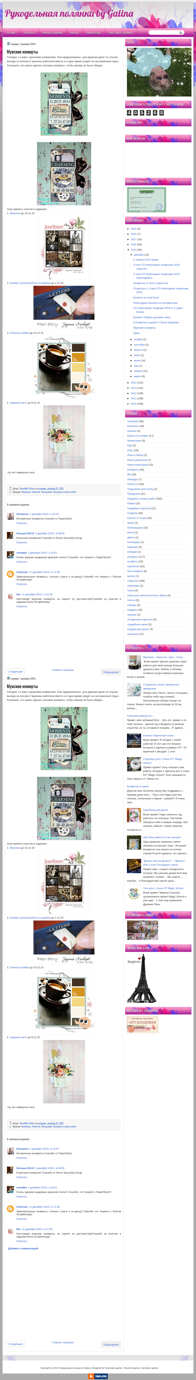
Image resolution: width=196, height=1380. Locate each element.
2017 (134, 239)
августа (138, 349)
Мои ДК (75, 32)
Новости (36, 491)
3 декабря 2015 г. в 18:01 (42, 552)
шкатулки (132, 634)
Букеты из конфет (137, 435)
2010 (134, 403)
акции (130, 522)
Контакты (29, 32)
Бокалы (131, 430)
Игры (130, 450)
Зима (136, 333)
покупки (132, 614)
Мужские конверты (144, 327)
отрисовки (133, 585)
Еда (129, 445)
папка (130, 590)
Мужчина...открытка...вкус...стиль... (164, 657)
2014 (134, 382)
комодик (132, 551)
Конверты (26, 491)
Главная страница (62, 669)
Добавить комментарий (23, 1248)
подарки (132, 609)
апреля (138, 370)
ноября (138, 339)
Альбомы (132, 421)
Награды (132, 479)
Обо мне (11, 32)
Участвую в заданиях (121, 32)
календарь (133, 542)
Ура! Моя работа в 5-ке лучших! (162, 837)
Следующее (15, 671)
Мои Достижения (52, 32)
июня (137, 360)
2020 (134, 228)
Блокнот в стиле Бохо (146, 297)
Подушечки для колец (140, 489)
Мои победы (94, 32)
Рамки (131, 503)
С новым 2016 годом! (145, 259)
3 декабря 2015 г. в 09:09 (49, 533)
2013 (134, 387)
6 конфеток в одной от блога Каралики (156, 322)
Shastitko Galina (27, 488)
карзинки (132, 547)
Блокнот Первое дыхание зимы (151, 317)
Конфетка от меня (137, 786)
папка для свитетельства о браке (147, 595)
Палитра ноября (19, 332)
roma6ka (21, 552)
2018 (134, 233)
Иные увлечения (137, 459)
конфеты (132, 561)
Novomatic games (113, 1368)
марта (137, 376)
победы (131, 605)
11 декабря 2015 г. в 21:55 (37, 594)
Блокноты (133, 426)
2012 (134, 393)
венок (130, 532)
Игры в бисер (135, 455)
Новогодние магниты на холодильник (155, 302)
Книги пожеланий (137, 464)
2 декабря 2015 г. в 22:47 (44, 514)
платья (131, 600)
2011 (134, 398)
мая (136, 365)
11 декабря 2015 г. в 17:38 (44, 572)
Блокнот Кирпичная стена (158, 735)
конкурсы (132, 556)
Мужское (15, 213)
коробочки (133, 566)
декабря (139, 254)
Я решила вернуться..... (141, 715)
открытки (132, 580)
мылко (131, 576)
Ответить (21, 523)
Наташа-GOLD (25, 533)
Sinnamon (22, 514)
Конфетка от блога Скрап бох (150, 283)
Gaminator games (149, 1368)
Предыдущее (111, 672)
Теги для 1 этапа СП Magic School (163, 888)
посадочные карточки (140, 619)
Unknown (22, 572)
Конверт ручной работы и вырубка (30, 282)
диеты (131, 537)
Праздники (46, 491)
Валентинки (134, 440)
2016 (134, 244)
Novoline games (132, 1368)
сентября (139, 344)
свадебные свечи (137, 624)
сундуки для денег (138, 629)
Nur (18, 594)
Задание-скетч (18, 402)
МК (129, 474)
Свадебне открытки (139, 508)
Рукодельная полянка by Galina (69, 13)
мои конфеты (135, 571)
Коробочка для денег (155, 809)
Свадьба (132, 513)
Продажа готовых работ (64, 491)
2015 (134, 249)
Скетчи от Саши (136, 518)
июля (137, 355)
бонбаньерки (135, 527)
